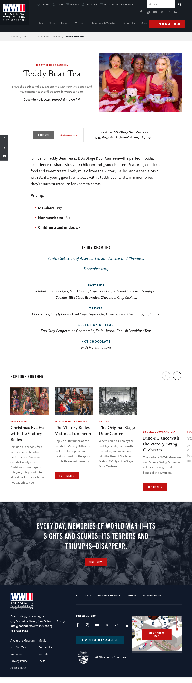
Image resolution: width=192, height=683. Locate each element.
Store (59, 4)
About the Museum (22, 646)
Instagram (112, 13)
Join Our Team (19, 653)
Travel (46, 4)
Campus (74, 4)
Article (104, 422)
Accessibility (18, 673)
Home (14, 37)
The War (80, 24)
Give (144, 24)
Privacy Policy (18, 667)
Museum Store (152, 601)
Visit (40, 24)
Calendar (91, 4)
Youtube (119, 13)
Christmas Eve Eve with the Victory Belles (27, 434)
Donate (132, 601)
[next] (177, 376)
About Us (129, 24)
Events (65, 24)
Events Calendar (50, 37)
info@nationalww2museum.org (31, 632)
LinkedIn (139, 13)
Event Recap (18, 422)
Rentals (43, 660)
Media (42, 646)
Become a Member (109, 601)
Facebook (105, 13)
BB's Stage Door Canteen (118, 4)
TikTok (132, 13)
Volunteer (16, 660)
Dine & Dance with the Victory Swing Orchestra (161, 445)
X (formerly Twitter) (126, 13)
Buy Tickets (66, 476)
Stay (52, 24)
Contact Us (45, 653)
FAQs (42, 667)
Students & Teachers (105, 24)
